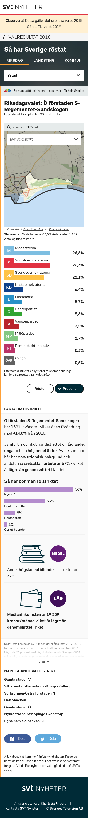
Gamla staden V (17, 679)
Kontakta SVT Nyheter (22, 808)
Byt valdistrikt (21, 139)
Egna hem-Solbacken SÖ (24, 721)
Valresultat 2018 (27, 37)
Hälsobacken (15, 700)
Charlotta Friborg (54, 804)
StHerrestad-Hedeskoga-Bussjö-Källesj (37, 686)
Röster (40, 388)
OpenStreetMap (33, 229)
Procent (69, 388)
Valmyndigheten (59, 229)
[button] (17, 738)
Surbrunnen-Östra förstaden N (29, 693)
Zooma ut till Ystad (22, 127)
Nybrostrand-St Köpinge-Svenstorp (33, 714)
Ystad (12, 75)
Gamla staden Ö (17, 707)
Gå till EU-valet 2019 (44, 26)
